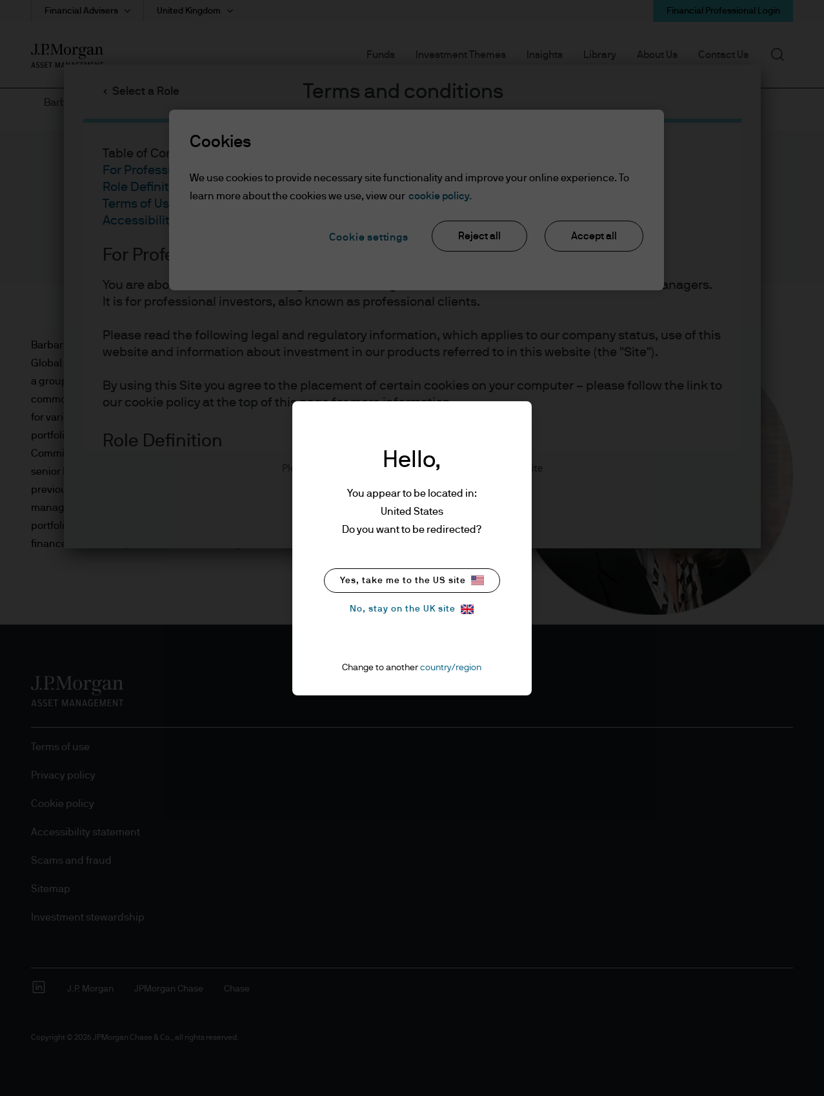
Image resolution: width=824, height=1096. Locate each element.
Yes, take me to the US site (412, 580)
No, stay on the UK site (412, 609)
